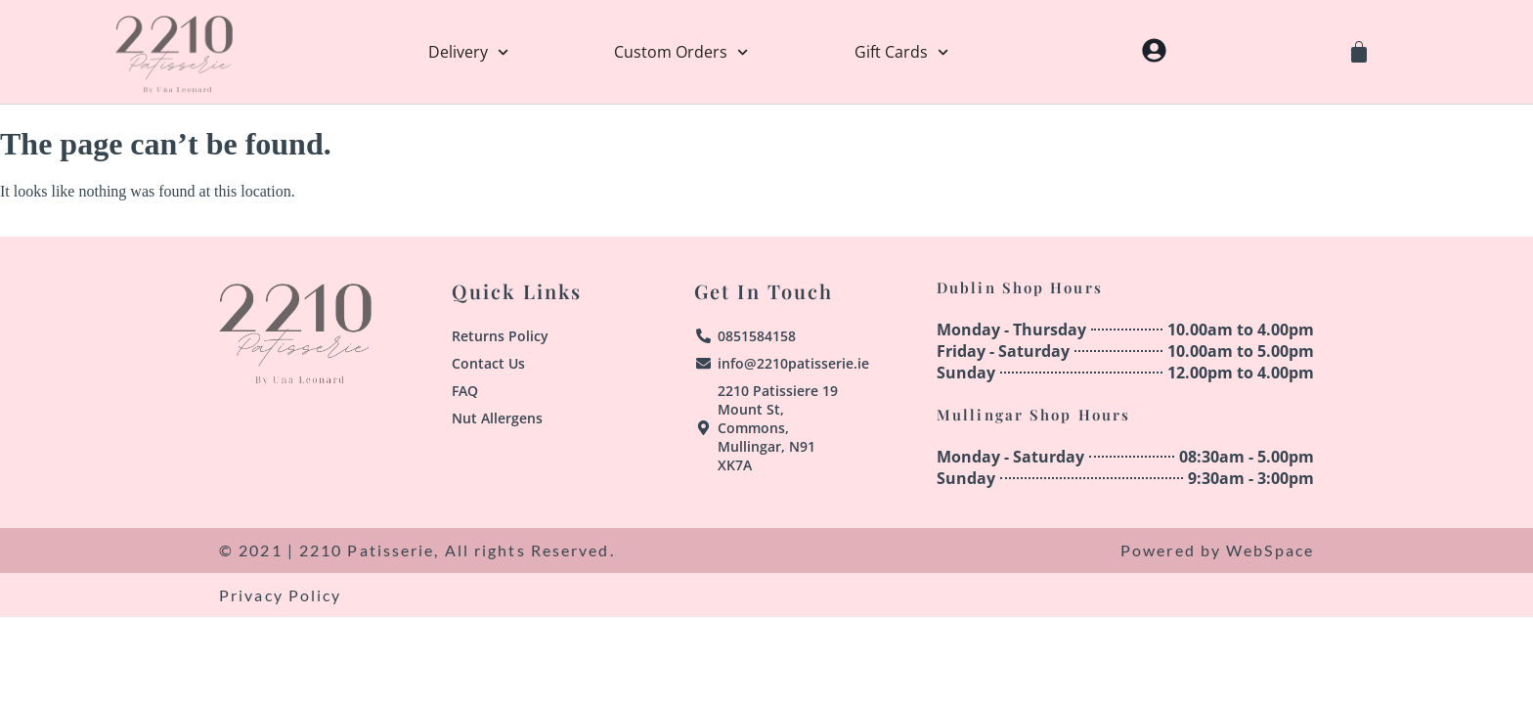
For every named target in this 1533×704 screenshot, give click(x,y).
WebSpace (1270, 550)
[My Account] (1154, 50)
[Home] (174, 52)
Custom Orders (681, 52)
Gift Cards (901, 52)
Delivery (468, 52)
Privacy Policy (280, 595)
